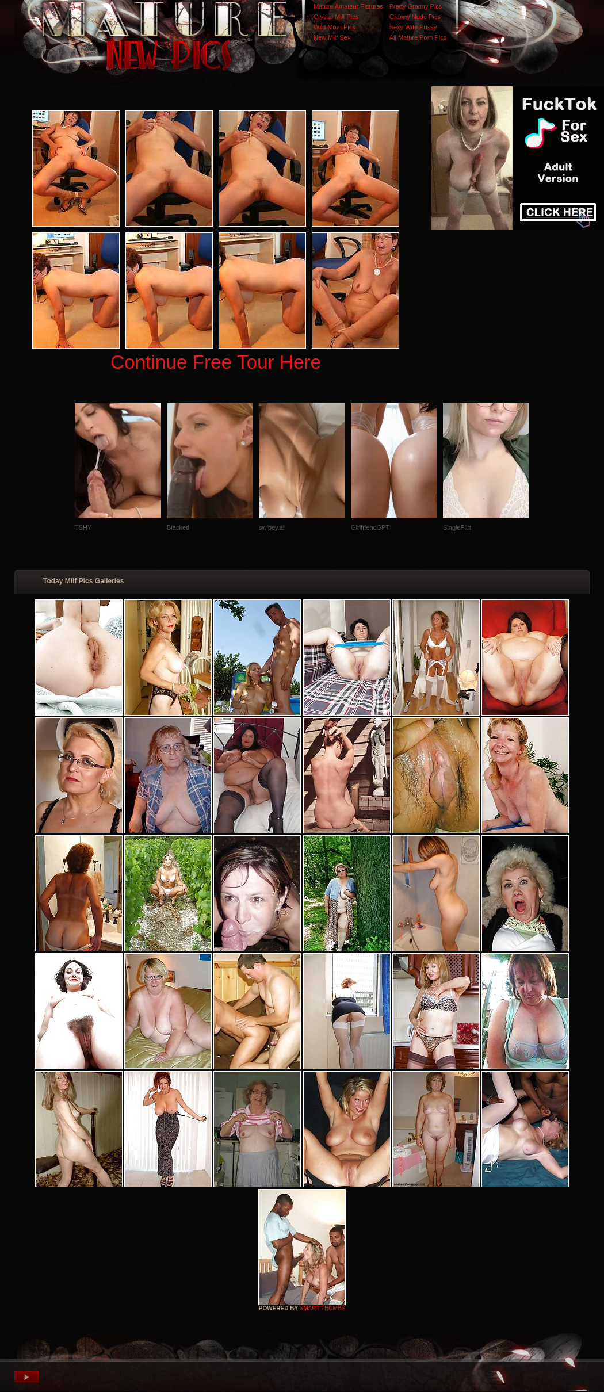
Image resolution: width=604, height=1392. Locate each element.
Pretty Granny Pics (415, 6)
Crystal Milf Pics (336, 16)
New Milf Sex (332, 37)
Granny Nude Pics (415, 16)
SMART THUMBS (322, 1308)
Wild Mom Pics (334, 27)
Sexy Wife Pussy (413, 27)
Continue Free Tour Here (215, 362)
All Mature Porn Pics (418, 37)
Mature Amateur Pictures (348, 6)
